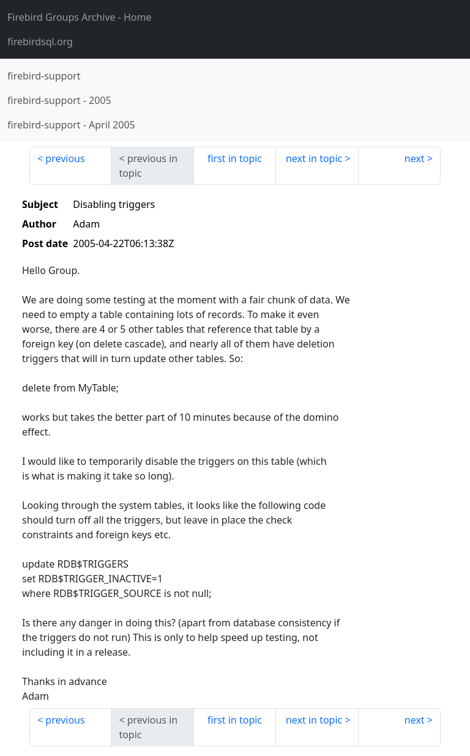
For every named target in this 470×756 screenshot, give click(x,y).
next (415, 158)
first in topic (234, 158)
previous (64, 158)
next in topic (314, 158)
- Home (79, 17)
